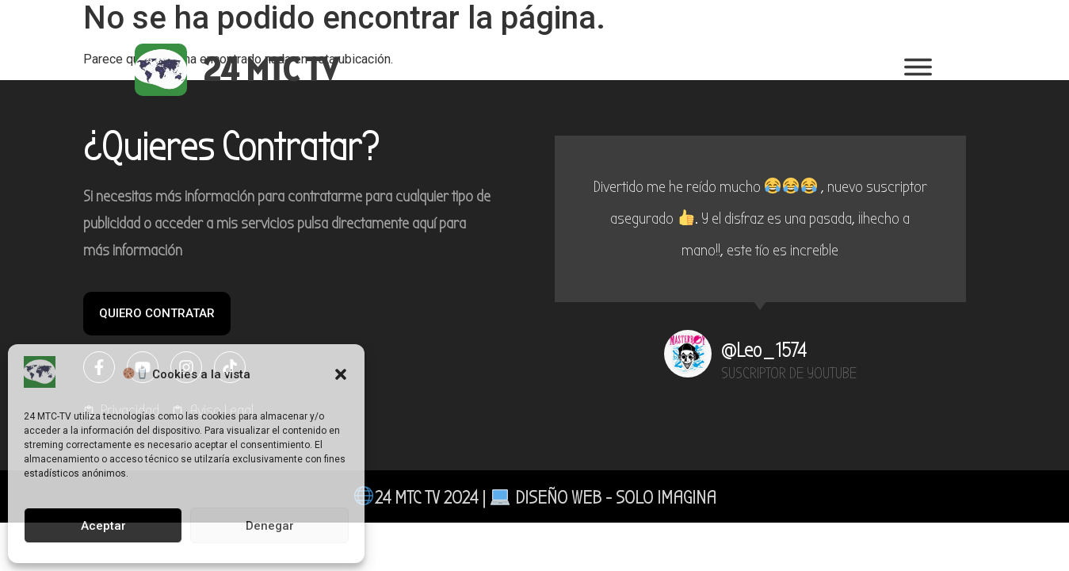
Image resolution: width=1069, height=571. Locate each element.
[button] (341, 374)
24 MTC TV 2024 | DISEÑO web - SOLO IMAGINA (535, 497)
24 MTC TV (270, 69)
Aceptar (103, 526)
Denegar (270, 526)
